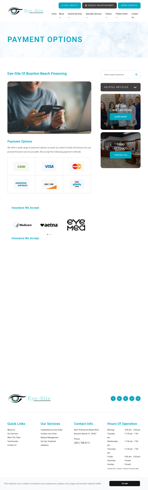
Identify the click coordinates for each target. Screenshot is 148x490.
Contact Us (135, 16)
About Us (11, 430)
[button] (47, 234)
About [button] (61, 15)
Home (54, 14)
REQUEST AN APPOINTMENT (101, 5)
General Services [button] (75, 15)
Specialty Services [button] (94, 15)
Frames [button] (108, 15)
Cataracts (45, 445)
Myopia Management (50, 437)
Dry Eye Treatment (49, 441)
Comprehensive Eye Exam (52, 430)
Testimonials (13, 441)
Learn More (120, 116)
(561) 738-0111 (71, 5)
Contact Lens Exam (49, 434)
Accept (125, 483)
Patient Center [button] (122, 15)
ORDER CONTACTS (129, 5)
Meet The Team (14, 437)
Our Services (13, 434)
